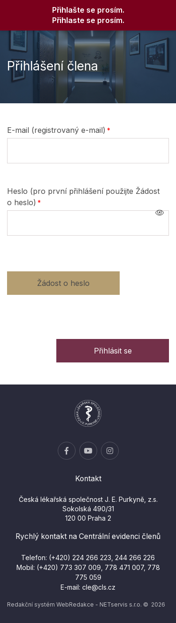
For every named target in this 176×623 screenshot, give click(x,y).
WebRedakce (75, 604)
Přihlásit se (113, 350)
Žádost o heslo (63, 283)
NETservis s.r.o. (120, 604)
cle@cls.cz (98, 587)
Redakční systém (31, 604)
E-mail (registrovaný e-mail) (56, 130)
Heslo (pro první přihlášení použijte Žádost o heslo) (83, 196)
